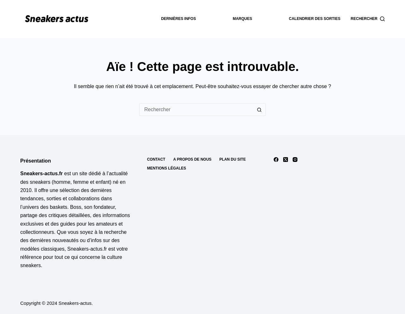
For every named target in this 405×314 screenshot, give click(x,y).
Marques (242, 18)
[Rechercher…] (196, 109)
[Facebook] (276, 159)
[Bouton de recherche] (259, 109)
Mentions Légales (166, 168)
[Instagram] (295, 159)
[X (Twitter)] (285, 159)
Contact (156, 159)
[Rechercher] (368, 19)
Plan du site (232, 159)
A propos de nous (192, 159)
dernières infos (178, 18)
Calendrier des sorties (314, 18)
